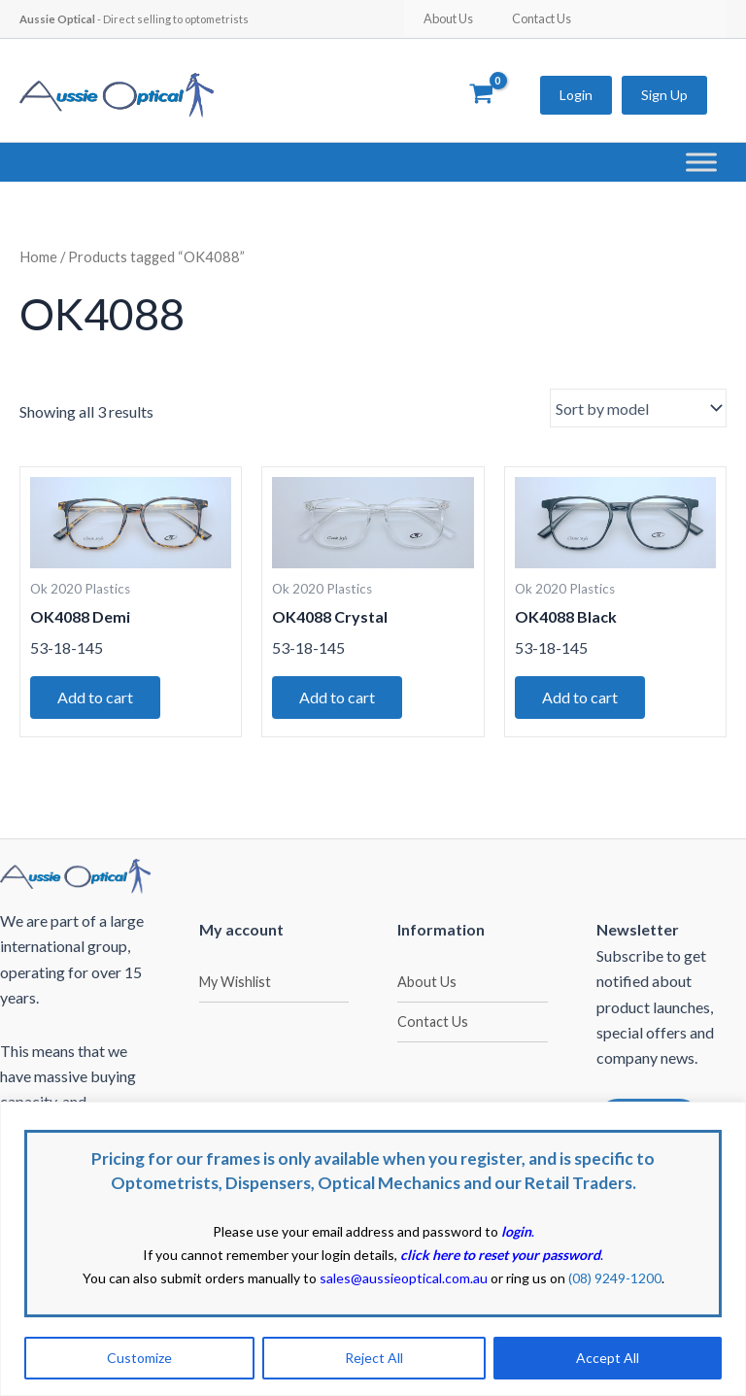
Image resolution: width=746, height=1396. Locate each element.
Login (576, 94)
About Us (448, 18)
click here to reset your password (500, 1254)
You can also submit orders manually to (285, 1278)
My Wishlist (235, 981)
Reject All (374, 1357)
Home (38, 256)
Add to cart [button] (95, 697)
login (516, 1231)
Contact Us (541, 18)
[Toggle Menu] (701, 162)
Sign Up (664, 94)
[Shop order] (638, 408)
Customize (139, 1357)
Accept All (607, 1357)
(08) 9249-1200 (614, 1278)
